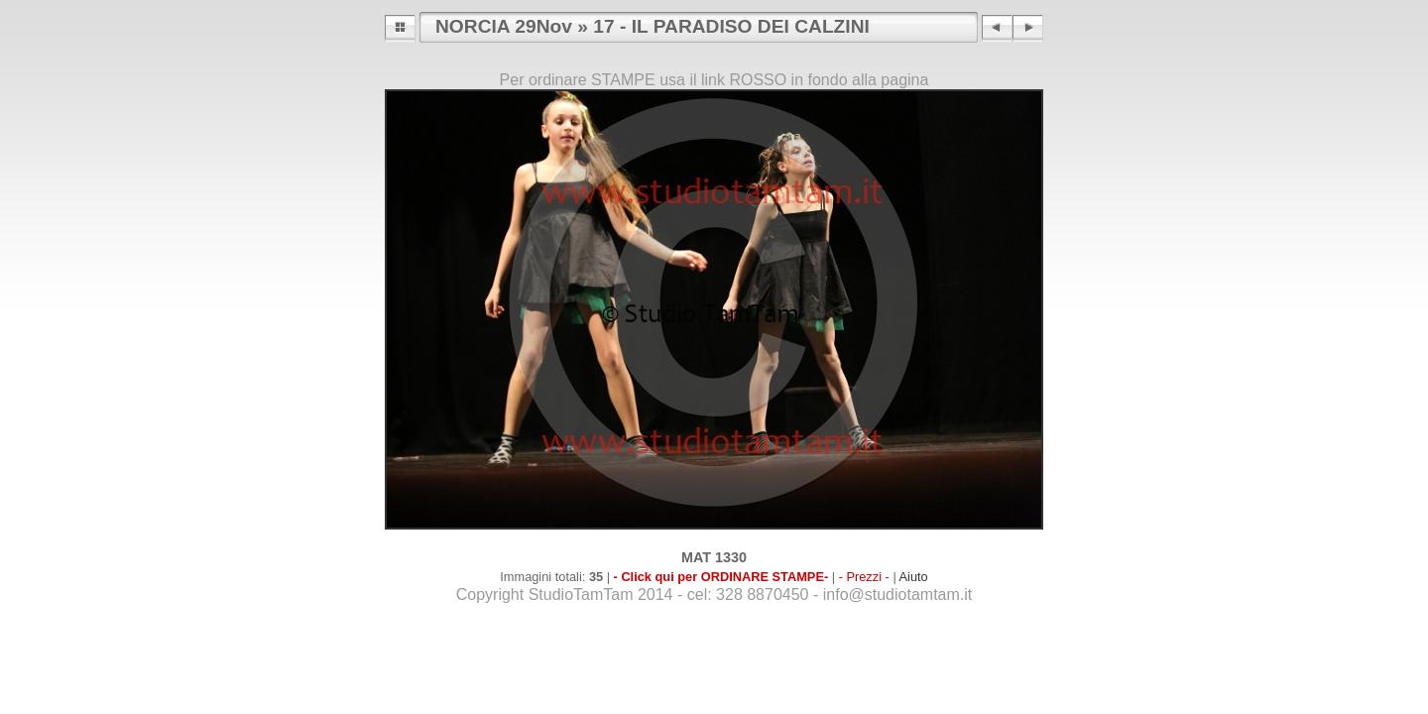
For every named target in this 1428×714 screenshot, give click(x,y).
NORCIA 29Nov (503, 26)
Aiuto (913, 576)
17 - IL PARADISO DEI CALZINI (731, 26)
